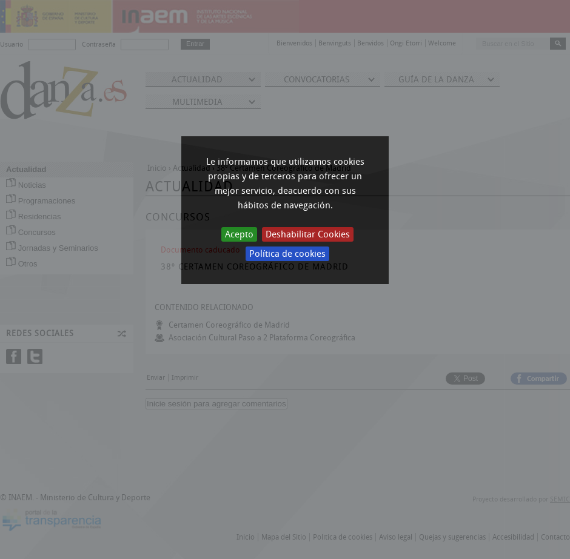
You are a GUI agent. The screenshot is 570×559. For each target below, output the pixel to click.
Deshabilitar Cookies (308, 234)
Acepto (239, 234)
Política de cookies (287, 253)
